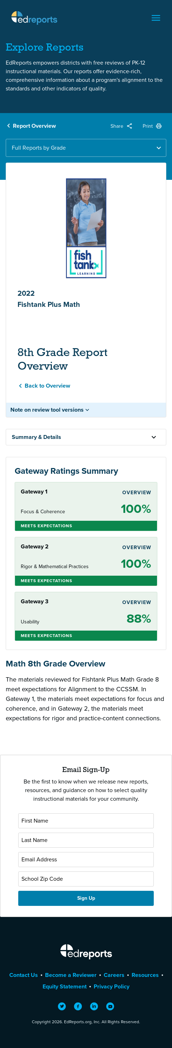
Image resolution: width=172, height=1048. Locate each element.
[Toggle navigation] (156, 18)
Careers (114, 975)
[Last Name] (86, 840)
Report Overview (34, 126)
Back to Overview (47, 385)
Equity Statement (65, 986)
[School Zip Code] (86, 878)
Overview (136, 492)
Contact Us (23, 975)
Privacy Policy (111, 986)
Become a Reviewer (71, 975)
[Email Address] (86, 859)
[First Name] (86, 820)
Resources (145, 975)
